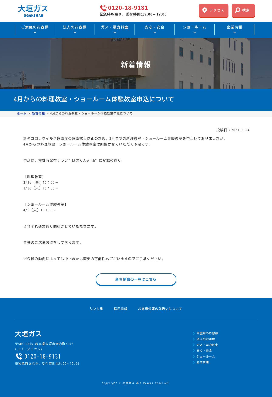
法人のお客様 (206, 339)
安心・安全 (204, 350)
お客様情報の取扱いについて (160, 308)
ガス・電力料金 (207, 344)
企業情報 (203, 362)
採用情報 (121, 308)
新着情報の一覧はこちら (136, 279)
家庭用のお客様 (207, 333)
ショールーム (206, 356)
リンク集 (96, 308)
